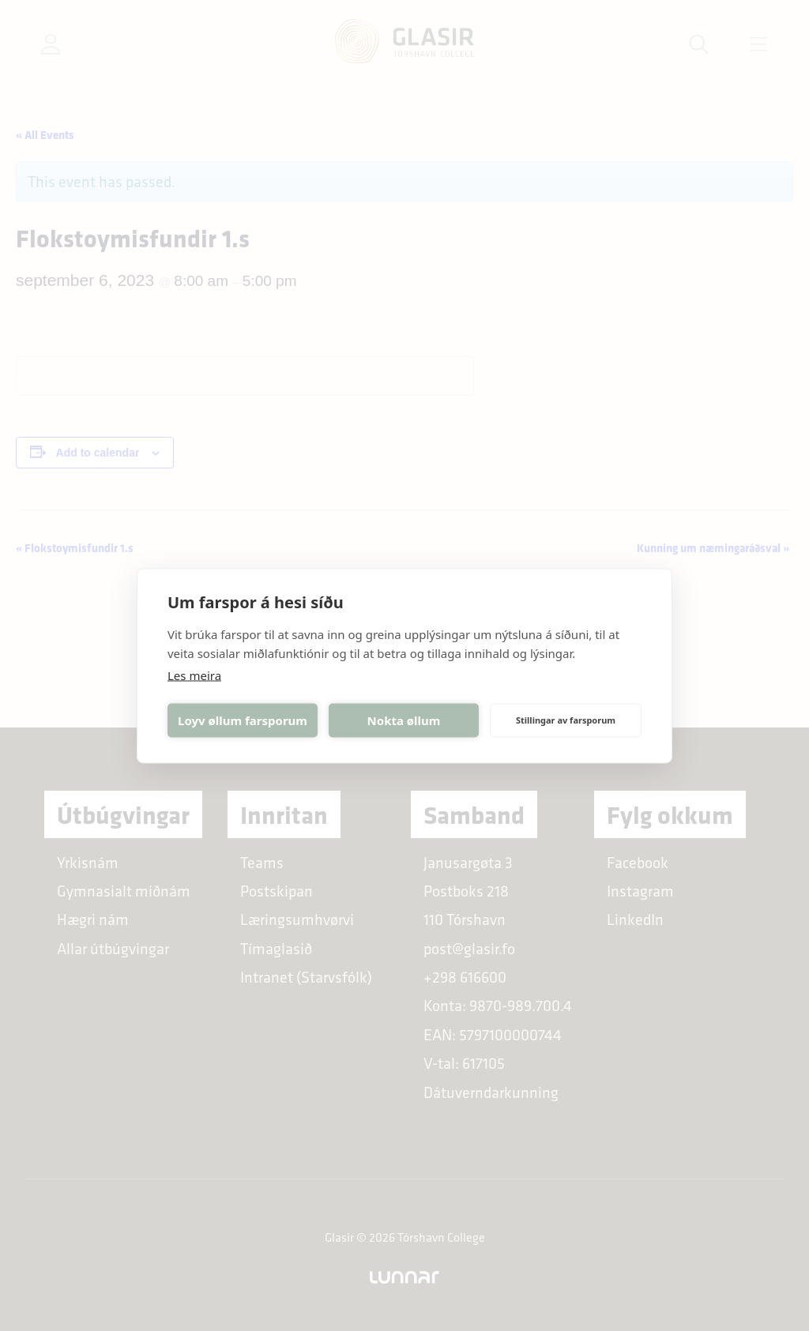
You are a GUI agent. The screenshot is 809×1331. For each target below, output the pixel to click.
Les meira (194, 674)
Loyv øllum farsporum (242, 720)
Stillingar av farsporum (565, 720)
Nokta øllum (404, 720)
